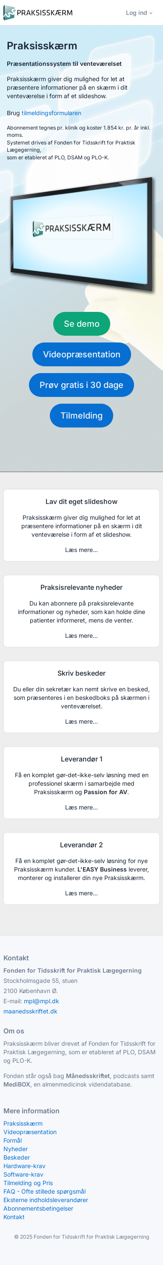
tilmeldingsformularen (51, 112)
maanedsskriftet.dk (30, 1011)
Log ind (136, 12)
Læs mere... (81, 549)
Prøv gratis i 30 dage (81, 385)
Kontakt (14, 1216)
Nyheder (15, 1148)
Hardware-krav (24, 1165)
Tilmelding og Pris (28, 1182)
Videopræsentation (81, 354)
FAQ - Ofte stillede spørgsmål (44, 1191)
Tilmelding (81, 415)
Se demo (82, 324)
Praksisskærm (23, 1123)
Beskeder (16, 1157)
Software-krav (23, 1174)
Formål (12, 1140)
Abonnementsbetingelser (38, 1208)
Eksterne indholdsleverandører (45, 1199)
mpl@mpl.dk (41, 1001)
